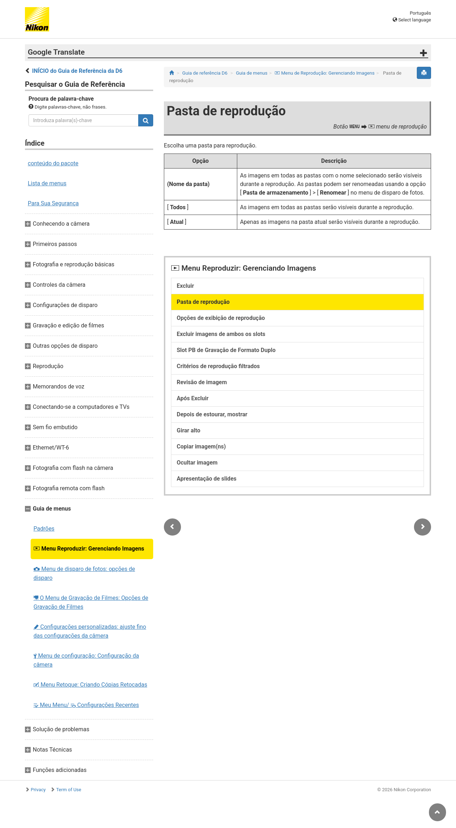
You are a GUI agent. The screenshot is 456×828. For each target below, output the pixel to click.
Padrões (44, 528)
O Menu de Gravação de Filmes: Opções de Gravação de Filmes (90, 602)
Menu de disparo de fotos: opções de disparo (84, 573)
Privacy (38, 789)
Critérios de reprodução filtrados (218, 366)
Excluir (185, 285)
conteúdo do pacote (53, 163)
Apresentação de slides (207, 478)
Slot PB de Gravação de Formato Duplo (226, 350)
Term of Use (68, 789)
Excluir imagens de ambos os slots (221, 334)
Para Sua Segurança (53, 203)
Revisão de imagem (202, 382)
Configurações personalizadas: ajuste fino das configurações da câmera (89, 631)
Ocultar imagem (197, 462)
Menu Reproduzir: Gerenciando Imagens (88, 548)
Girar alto (188, 430)
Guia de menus (251, 73)
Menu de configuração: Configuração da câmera (86, 660)
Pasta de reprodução (203, 301)
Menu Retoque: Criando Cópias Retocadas (90, 684)
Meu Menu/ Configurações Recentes (86, 705)
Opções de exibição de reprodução (221, 318)
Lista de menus (47, 183)
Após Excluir (192, 398)
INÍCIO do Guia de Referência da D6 (77, 70)
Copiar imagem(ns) (201, 446)
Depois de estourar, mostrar (212, 414)
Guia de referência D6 (205, 73)
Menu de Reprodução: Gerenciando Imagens (324, 73)
